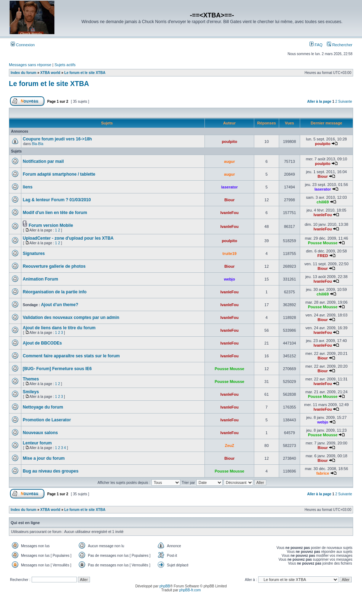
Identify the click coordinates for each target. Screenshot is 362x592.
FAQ (316, 45)
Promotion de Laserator (47, 419)
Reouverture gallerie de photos (54, 266)
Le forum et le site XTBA (49, 83)
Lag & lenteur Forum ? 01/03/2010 (57, 199)
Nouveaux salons (40, 432)
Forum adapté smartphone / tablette (59, 174)
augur (229, 161)
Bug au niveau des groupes (51, 471)
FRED (322, 256)
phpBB (164, 586)
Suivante (345, 101)
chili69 (322, 202)
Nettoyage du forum (43, 407)
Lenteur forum (37, 443)
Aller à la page (319, 101)
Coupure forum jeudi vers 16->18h (57, 139)
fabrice (322, 473)
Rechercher (339, 45)
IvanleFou (229, 212)
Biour (323, 176)
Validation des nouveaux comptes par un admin (71, 317)
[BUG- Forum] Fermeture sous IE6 (57, 368)
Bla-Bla (37, 144)
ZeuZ (229, 445)
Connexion (23, 45)
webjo (229, 279)
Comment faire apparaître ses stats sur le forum (71, 355)
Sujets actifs (64, 65)
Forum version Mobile (51, 225)
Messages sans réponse (30, 65)
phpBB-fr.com (190, 590)
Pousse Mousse (322, 243)
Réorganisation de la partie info (54, 291)
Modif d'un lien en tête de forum (55, 212)
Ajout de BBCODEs (42, 343)
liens (27, 187)
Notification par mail (43, 161)
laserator (229, 187)
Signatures (34, 253)
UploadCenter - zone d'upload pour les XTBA (68, 238)
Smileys (31, 391)
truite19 (229, 253)
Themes (31, 379)
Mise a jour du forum (44, 458)
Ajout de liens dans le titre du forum (59, 327)
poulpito (229, 141)
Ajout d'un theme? (59, 304)
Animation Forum (40, 279)
